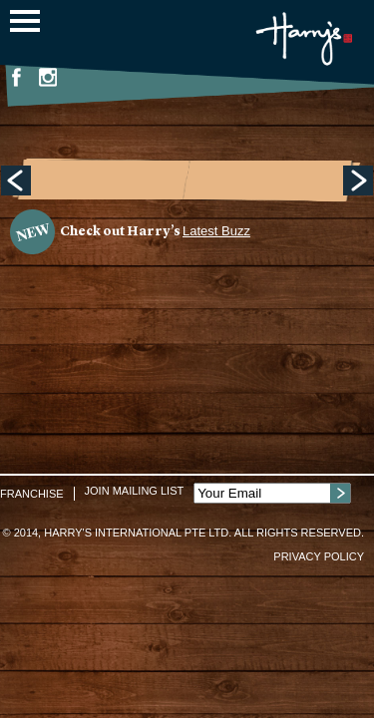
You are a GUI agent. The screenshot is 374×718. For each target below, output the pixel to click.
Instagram (48, 77)
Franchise (32, 494)
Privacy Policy (318, 556)
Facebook (16, 77)
